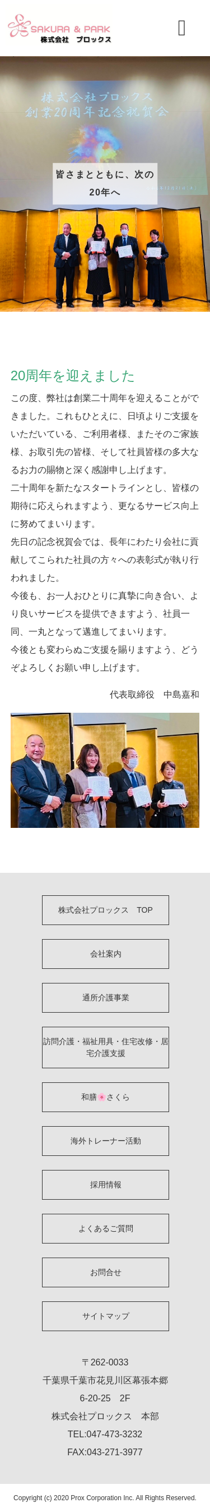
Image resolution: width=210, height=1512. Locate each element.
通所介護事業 (105, 997)
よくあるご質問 (105, 1228)
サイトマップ (105, 1315)
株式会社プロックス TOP (105, 909)
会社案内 (106, 953)
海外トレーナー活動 (106, 1140)
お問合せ (106, 1272)
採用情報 (106, 1184)
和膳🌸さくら (105, 1096)
